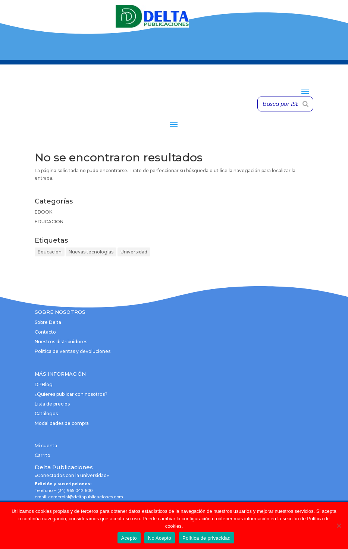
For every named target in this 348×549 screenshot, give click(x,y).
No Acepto (159, 538)
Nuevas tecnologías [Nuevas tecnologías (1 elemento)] (91, 252)
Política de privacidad (206, 538)
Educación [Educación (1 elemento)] (50, 252)
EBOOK (43, 212)
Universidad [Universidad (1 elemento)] (133, 252)
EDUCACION (49, 221)
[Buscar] (305, 104)
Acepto (129, 538)
